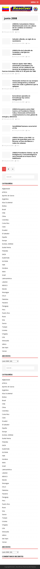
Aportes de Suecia (8, 196)
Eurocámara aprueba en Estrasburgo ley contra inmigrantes (21, 98)
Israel (4, 275)
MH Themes (32, 567)
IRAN (3, 272)
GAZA (4, 254)
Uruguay (5, 334)
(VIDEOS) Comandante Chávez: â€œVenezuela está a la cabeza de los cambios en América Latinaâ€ (24, 27)
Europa (4, 240)
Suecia (4, 323)
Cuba (3, 227)
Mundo (4, 289)
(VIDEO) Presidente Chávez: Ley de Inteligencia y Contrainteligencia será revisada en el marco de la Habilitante (25, 155)
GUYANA (5, 261)
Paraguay (5, 306)
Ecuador (5, 230)
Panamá (5, 303)
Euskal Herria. (6, 247)
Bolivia (4, 206)
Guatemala (5, 258)
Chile (3, 213)
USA (3, 337)
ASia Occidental (7, 202)
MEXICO (5, 285)
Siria (3, 320)
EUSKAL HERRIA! (7, 244)
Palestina (5, 299)
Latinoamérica (7, 278)
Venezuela (5, 341)
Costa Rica (5, 223)
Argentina (5, 199)
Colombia (5, 220)
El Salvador (5, 234)
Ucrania (4, 330)
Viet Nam (5, 348)
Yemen (4, 351)
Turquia (4, 327)
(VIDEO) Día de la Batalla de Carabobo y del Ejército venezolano (22, 52)
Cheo (18, 32)
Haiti (3, 265)
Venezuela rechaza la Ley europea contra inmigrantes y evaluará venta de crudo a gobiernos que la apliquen (25, 83)
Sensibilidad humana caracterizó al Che (24, 127)
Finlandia (5, 251)
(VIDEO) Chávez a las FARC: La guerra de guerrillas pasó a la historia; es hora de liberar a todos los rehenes (23, 140)
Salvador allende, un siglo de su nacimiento (24, 40)
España (4, 237)
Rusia (4, 317)
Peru (3, 310)
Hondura (5, 268)
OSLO (4, 296)
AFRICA (4, 192)
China (4, 216)
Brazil (4, 209)
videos (4, 344)
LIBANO (5, 282)
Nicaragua (5, 292)
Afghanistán (6, 189)
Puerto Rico (6, 313)
